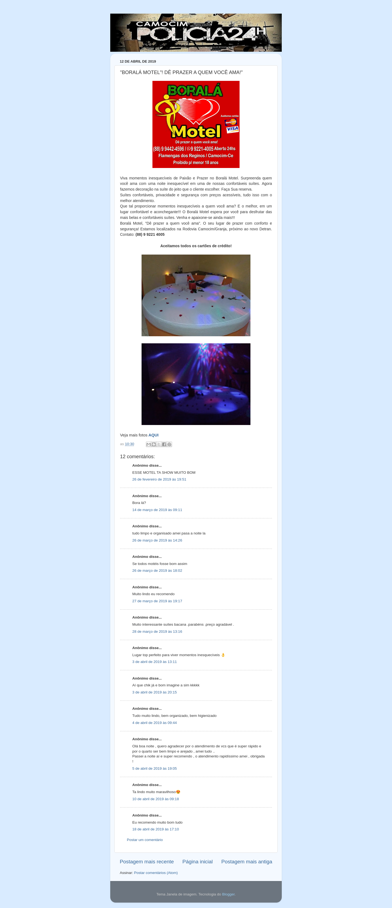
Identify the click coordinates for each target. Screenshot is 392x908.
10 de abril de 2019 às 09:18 (155, 799)
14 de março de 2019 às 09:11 (157, 510)
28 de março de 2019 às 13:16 (157, 631)
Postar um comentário (145, 840)
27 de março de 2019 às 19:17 (157, 601)
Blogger (228, 894)
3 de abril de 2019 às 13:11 (154, 662)
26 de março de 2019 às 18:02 (157, 570)
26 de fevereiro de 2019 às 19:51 (159, 479)
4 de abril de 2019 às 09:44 (154, 723)
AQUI (153, 435)
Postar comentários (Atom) (156, 873)
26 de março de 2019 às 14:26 (157, 540)
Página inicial (197, 861)
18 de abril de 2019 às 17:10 (155, 829)
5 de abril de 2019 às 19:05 (154, 768)
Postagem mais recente (147, 861)
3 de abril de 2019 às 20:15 (154, 692)
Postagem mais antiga (246, 861)
